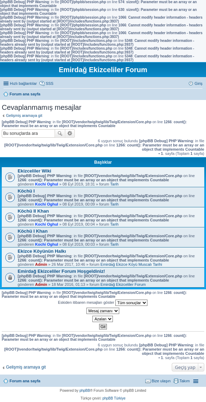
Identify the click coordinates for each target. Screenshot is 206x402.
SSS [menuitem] (49, 83)
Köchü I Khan (33, 231)
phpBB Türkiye (113, 398)
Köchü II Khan (33, 211)
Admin (41, 264)
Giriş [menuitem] (198, 83)
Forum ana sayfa (25, 381)
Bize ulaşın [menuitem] (161, 381)
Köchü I (26, 191)
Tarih (114, 184)
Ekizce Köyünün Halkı (42, 251)
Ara (60, 133)
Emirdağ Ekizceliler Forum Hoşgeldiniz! (61, 271)
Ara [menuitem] (200, 95)
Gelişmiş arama (70, 133)
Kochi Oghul (46, 184)
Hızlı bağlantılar (23, 83)
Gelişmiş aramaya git (24, 115)
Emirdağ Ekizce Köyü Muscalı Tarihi (131, 264)
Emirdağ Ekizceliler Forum (123, 284)
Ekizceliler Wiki (34, 171)
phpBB (84, 390)
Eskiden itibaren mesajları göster (102, 303)
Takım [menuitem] (185, 381)
